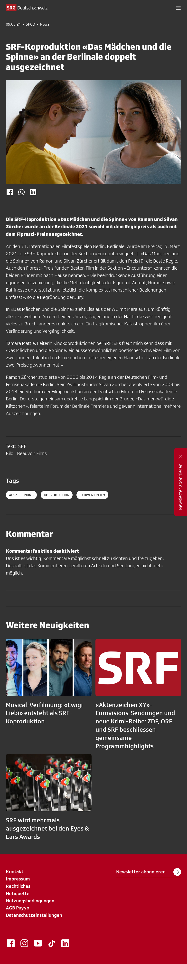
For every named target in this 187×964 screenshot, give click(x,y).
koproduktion (57, 495)
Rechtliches (18, 886)
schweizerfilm (92, 495)
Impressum (18, 878)
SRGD (30, 24)
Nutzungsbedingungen (30, 900)
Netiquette (17, 893)
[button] (178, 8)
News (44, 24)
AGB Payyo (17, 907)
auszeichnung (21, 495)
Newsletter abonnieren (148, 872)
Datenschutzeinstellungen (34, 915)
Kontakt (14, 871)
